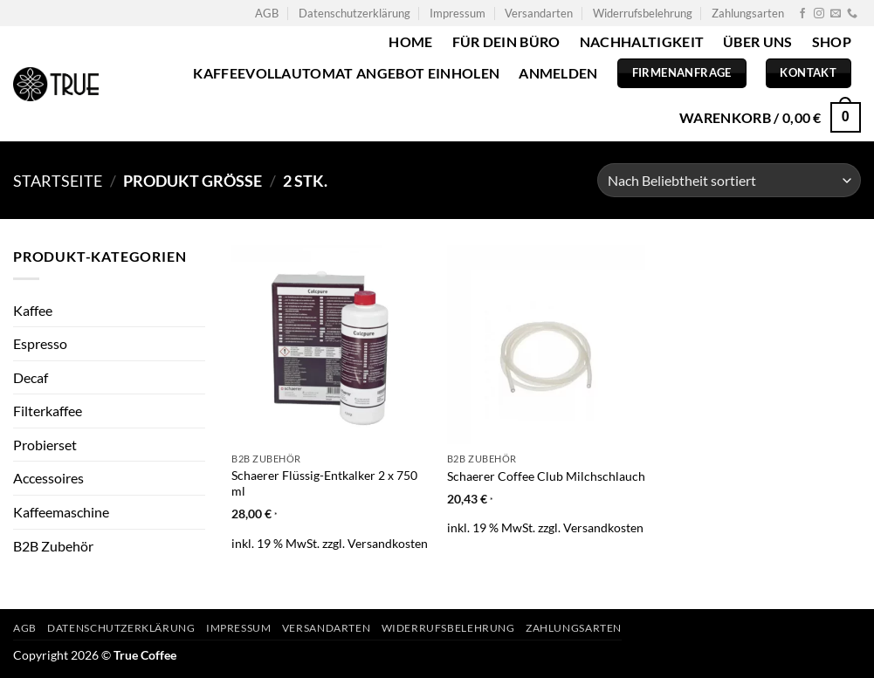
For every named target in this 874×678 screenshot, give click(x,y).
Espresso (40, 343)
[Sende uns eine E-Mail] (835, 14)
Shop (831, 41)
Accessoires (48, 477)
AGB (267, 13)
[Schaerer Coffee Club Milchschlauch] (546, 344)
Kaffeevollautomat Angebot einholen (346, 73)
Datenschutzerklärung (354, 13)
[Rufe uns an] (852, 14)
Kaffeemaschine (61, 511)
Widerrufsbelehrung (642, 13)
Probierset (45, 444)
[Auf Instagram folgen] (819, 14)
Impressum (457, 13)
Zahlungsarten (748, 13)
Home (410, 41)
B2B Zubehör (53, 546)
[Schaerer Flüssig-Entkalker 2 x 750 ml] (330, 344)
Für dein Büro (506, 41)
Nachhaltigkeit (642, 41)
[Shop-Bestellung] (729, 180)
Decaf (30, 377)
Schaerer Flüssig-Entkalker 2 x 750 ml (324, 483)
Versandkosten (388, 543)
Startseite (57, 180)
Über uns (758, 41)
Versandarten (539, 13)
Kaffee (32, 310)
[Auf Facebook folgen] (802, 14)
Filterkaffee (47, 410)
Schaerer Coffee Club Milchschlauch (546, 476)
